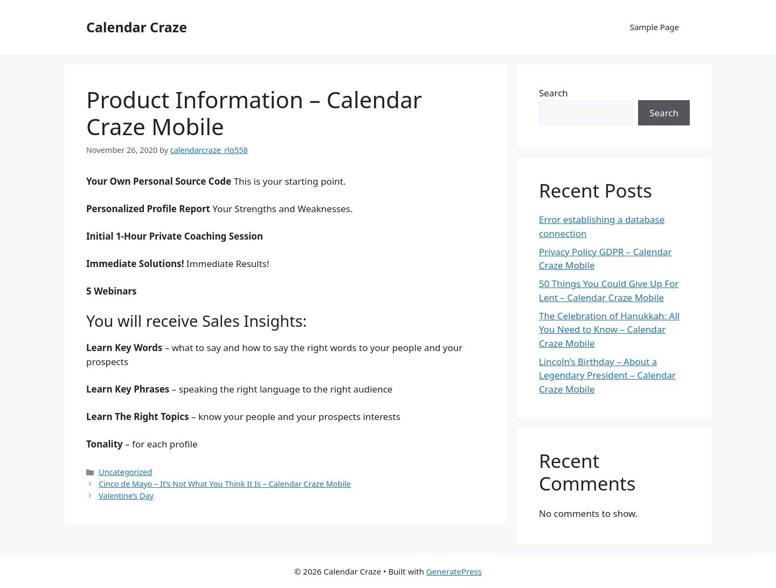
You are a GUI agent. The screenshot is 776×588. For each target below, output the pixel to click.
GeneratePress (454, 571)
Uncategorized (125, 472)
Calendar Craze (136, 27)
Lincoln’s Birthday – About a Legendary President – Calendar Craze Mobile (607, 375)
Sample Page (654, 27)
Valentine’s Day (126, 496)
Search (553, 93)
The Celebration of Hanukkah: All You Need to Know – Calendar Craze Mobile (609, 329)
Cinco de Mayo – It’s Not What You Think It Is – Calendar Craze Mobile (225, 484)
